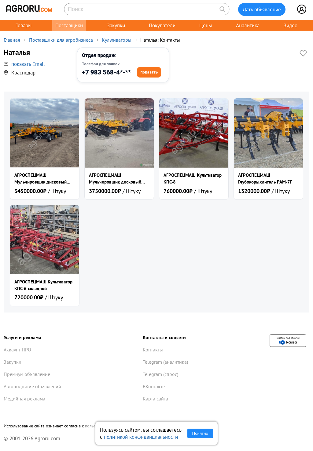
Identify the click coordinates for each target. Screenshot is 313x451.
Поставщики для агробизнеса (61, 40)
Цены (205, 25)
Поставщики (69, 25)
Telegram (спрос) (160, 374)
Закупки (116, 25)
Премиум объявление (27, 374)
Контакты (153, 350)
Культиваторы (116, 40)
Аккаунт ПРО (17, 350)
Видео (290, 25)
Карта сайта (155, 399)
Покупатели (162, 25)
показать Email (28, 63)
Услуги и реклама (22, 337)
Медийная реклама (24, 399)
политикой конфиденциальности (141, 436)
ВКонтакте (154, 386)
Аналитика (248, 25)
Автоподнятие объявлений (32, 386)
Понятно (200, 433)
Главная (12, 40)
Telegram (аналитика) (165, 362)
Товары (23, 25)
